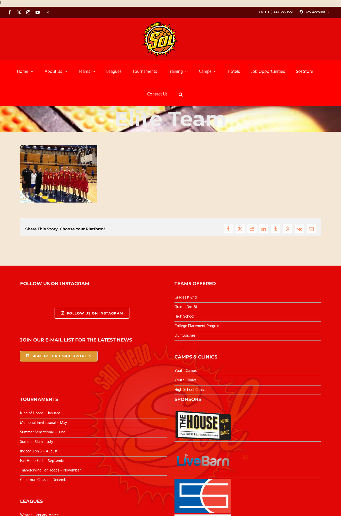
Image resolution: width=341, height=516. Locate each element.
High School (184, 316)
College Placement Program (197, 326)
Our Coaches (184, 336)
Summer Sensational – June (43, 432)
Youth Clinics (185, 380)
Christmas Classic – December (45, 480)
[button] (181, 94)
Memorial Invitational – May (43, 423)
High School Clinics (190, 390)
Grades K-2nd (185, 297)
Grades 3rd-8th (186, 307)
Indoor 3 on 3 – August (39, 451)
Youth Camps (185, 371)
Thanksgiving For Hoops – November (50, 470)
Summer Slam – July (37, 442)
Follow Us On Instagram (92, 313)
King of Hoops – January (40, 413)
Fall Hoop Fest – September (44, 461)
